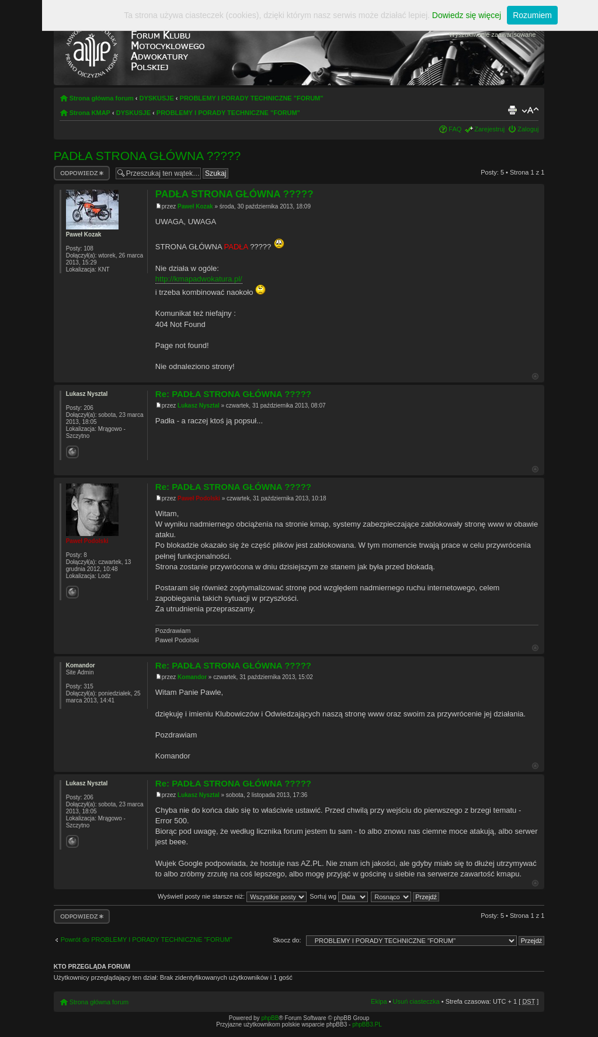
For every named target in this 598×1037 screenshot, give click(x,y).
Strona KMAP (89, 112)
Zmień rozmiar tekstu (529, 110)
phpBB (270, 1018)
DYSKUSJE (156, 98)
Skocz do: (287, 940)
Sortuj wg (339, 896)
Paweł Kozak (195, 206)
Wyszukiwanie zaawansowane (492, 34)
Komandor (192, 677)
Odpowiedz (82, 173)
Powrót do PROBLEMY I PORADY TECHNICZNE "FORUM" (146, 939)
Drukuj (512, 110)
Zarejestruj (489, 129)
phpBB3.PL (367, 1024)
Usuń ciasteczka (416, 1001)
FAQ (454, 129)
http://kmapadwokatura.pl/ (198, 278)
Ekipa (379, 1001)
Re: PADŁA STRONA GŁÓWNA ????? (233, 394)
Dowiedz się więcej (466, 15)
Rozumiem (532, 15)
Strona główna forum (101, 98)
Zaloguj (527, 129)
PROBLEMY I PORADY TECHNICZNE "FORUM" (252, 98)
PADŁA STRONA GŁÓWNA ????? (147, 155)
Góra (535, 376)
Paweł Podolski (199, 498)
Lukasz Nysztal (199, 405)
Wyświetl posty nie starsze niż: (232, 896)
